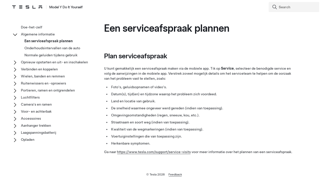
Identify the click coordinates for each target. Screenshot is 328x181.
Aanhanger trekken (36, 125)
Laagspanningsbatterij (38, 132)
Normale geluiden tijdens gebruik (50, 55)
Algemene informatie (38, 34)
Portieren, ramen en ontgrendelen (48, 90)
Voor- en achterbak (36, 111)
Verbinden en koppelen (39, 69)
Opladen (27, 140)
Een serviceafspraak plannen (48, 41)
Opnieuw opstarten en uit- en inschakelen (54, 62)
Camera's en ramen (36, 104)
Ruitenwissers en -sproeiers (43, 83)
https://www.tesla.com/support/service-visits (154, 152)
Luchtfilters (30, 97)
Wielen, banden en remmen (43, 76)
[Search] (294, 7)
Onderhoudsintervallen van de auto (52, 48)
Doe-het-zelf (31, 27)
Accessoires (31, 118)
